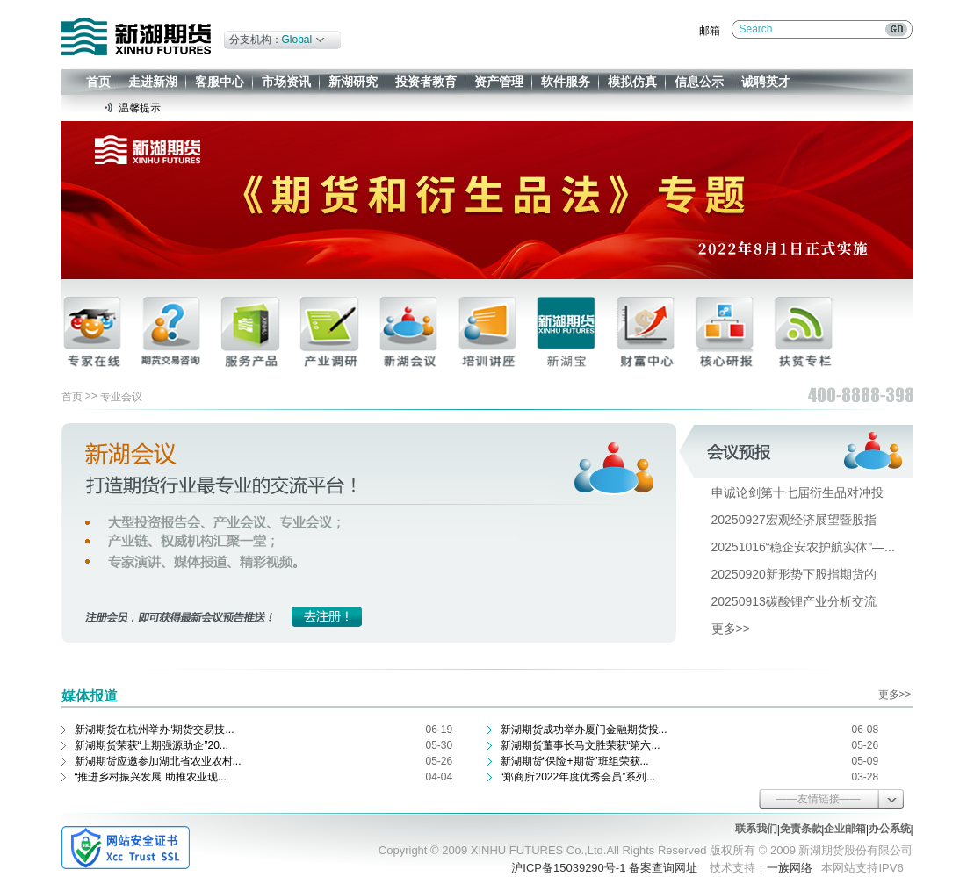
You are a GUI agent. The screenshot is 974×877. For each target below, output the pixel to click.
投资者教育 (426, 82)
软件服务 (565, 82)
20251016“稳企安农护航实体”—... (803, 547)
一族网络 (789, 867)
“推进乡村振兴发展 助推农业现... (151, 777)
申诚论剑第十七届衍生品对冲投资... (808, 492)
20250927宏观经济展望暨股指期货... (811, 520)
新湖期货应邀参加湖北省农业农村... (158, 761)
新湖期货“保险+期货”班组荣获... (575, 761)
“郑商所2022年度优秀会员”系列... (578, 777)
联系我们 (756, 829)
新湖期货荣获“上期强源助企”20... (151, 745)
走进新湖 (152, 82)
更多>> (730, 629)
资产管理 (498, 82)
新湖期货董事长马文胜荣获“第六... (580, 745)
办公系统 (890, 829)
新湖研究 (353, 82)
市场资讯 (286, 82)
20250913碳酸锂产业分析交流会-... (807, 601)
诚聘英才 (765, 82)
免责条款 (801, 829)
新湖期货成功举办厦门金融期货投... (584, 729)
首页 (98, 82)
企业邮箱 (845, 829)
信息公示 (699, 82)
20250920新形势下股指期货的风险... (811, 574)
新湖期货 (136, 36)
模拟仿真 (632, 82)
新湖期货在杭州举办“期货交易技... (154, 729)
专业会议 (121, 397)
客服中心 (219, 82)
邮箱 (709, 31)
